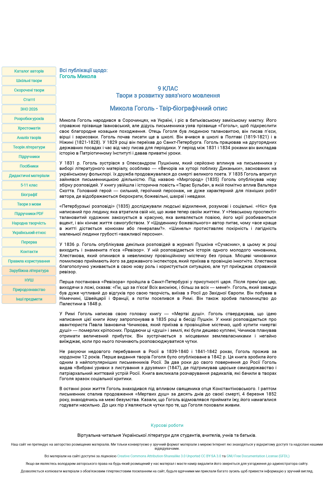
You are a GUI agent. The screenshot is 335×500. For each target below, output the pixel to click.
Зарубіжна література (29, 270)
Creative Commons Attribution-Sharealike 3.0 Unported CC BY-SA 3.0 (169, 456)
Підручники (29, 156)
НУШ (29, 280)
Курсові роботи (167, 425)
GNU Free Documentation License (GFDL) (258, 456)
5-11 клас (29, 185)
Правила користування (29, 261)
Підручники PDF (28, 213)
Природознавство (29, 289)
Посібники (29, 166)
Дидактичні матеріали (29, 175)
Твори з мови (29, 204)
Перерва (29, 242)
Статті (29, 99)
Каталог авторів (29, 71)
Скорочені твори (29, 90)
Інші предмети (29, 299)
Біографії (29, 194)
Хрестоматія (29, 128)
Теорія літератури (29, 147)
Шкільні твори (29, 80)
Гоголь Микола (77, 76)
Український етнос (29, 232)
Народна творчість (29, 223)
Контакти (29, 251)
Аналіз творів (29, 137)
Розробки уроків (29, 118)
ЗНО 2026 (29, 109)
